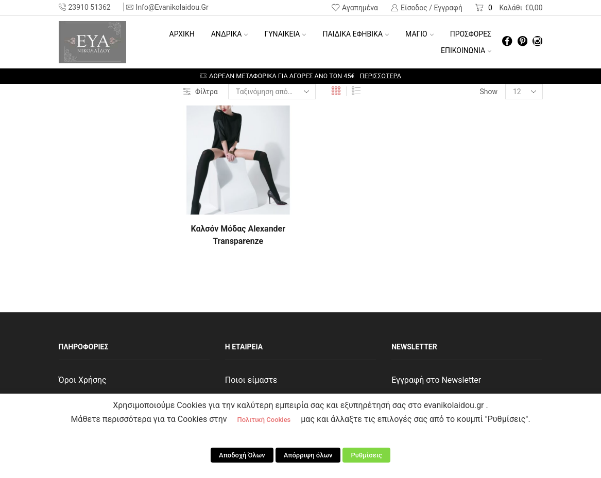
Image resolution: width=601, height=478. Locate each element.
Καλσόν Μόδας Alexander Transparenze (238, 235)
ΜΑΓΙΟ (419, 34)
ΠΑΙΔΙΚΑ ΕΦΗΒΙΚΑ (355, 34)
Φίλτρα (200, 91)
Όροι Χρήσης (83, 380)
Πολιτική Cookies (263, 419)
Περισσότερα (380, 76)
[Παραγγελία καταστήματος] (272, 91)
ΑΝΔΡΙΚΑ (229, 34)
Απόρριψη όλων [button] (308, 455)
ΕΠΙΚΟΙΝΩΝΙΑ (466, 50)
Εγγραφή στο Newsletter (436, 380)
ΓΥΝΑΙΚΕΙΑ (285, 34)
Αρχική (182, 34)
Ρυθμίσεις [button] (366, 455)
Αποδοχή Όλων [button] (242, 455)
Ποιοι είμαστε (251, 380)
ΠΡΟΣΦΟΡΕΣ (470, 34)
